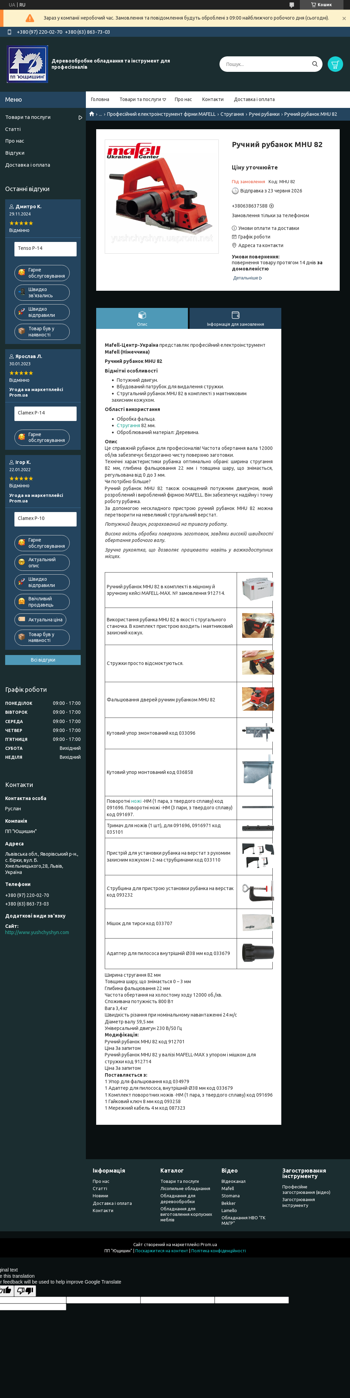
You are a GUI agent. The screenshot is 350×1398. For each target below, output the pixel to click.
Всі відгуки (43, 660)
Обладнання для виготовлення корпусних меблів (186, 1214)
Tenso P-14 (30, 248)
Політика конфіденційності (218, 1251)
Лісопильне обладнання (185, 1188)
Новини (100, 1195)
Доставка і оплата (254, 99)
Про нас (183, 99)
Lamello (229, 1210)
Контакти (213, 99)
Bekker (229, 1203)
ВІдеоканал (234, 1181)
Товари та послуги (140, 99)
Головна (100, 99)
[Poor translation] (25, 1291)
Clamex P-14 (31, 412)
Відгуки (14, 153)
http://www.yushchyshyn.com (37, 932)
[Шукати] (315, 64)
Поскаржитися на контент (161, 1251)
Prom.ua (209, 1244)
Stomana (231, 1195)
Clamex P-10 (31, 518)
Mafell (228, 1188)
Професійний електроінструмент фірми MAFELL (161, 114)
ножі (136, 801)
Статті (13, 129)
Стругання (232, 114)
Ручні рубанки (264, 114)
